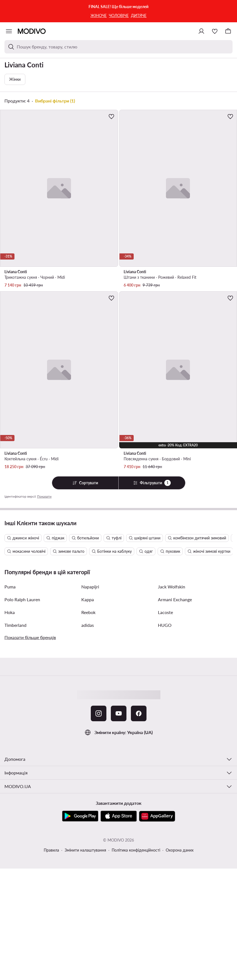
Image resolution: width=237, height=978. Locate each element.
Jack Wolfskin (171, 586)
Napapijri (90, 586)
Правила (51, 850)
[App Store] (119, 816)
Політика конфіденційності (136, 850)
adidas (87, 625)
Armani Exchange (175, 599)
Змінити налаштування (85, 850)
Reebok (88, 612)
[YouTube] (118, 713)
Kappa (87, 599)
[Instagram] (98, 713)
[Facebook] (138, 713)
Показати (44, 496)
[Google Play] (80, 816)
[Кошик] (228, 31)
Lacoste (165, 612)
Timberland (15, 625)
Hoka (9, 612)
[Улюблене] (214, 31)
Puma (10, 586)
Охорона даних (180, 850)
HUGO (165, 625)
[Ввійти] (201, 31)
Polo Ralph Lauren (22, 599)
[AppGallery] (157, 816)
